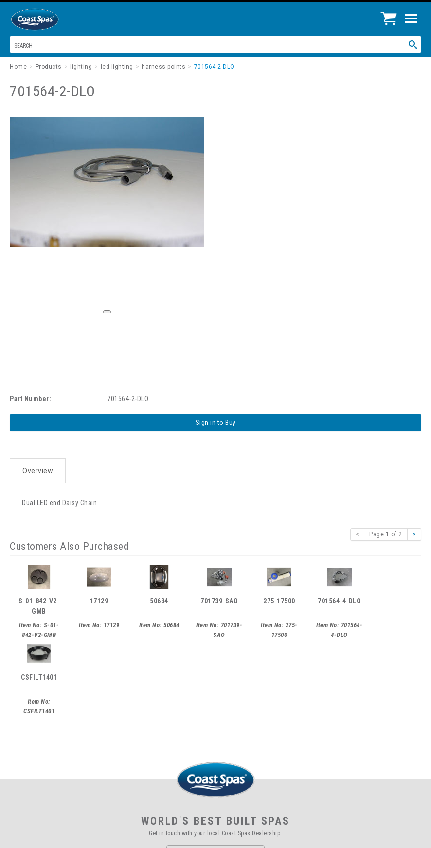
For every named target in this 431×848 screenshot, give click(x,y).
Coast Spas (51, 19)
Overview (37, 471)
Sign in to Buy (216, 422)
